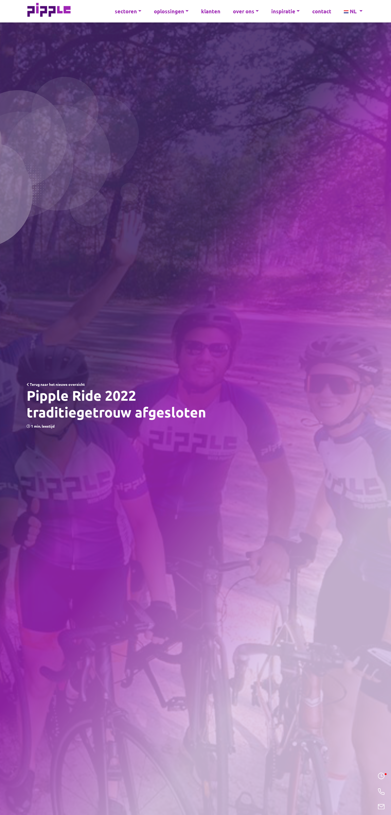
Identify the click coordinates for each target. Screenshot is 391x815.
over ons (246, 11)
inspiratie (285, 11)
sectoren (128, 11)
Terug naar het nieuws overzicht (56, 384)
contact (321, 11)
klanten (210, 11)
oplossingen (171, 11)
